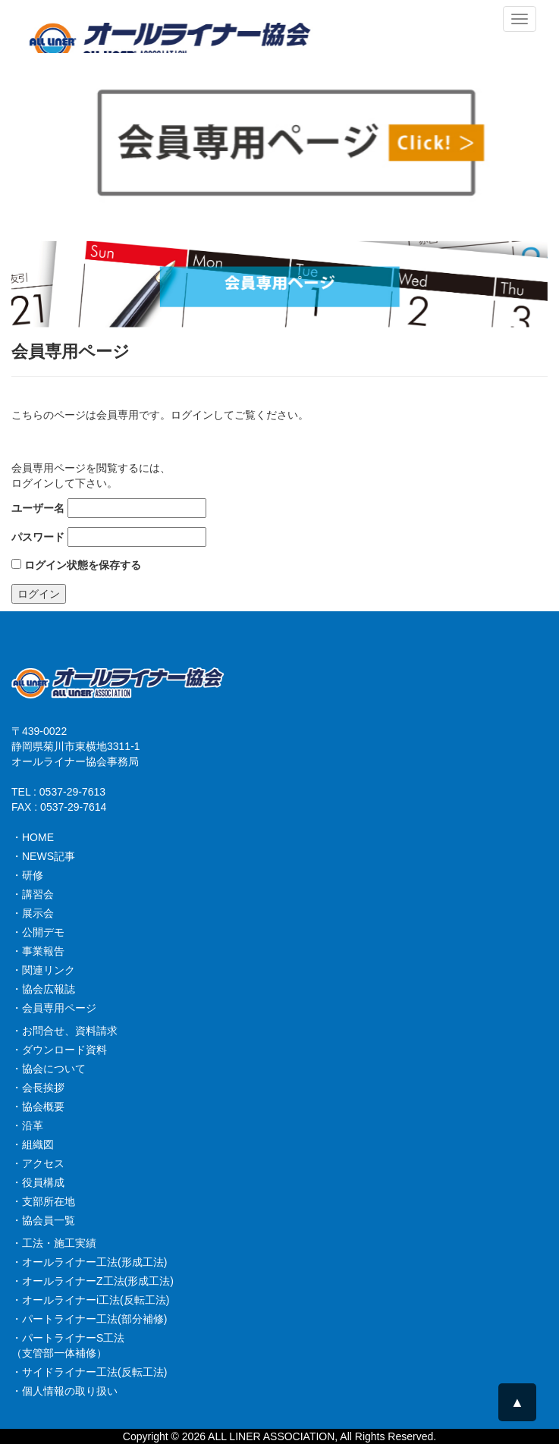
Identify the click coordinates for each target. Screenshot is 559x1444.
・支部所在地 (43, 1201)
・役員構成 (37, 1182)
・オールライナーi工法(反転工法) (90, 1300)
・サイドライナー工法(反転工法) (89, 1372)
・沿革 (27, 1125)
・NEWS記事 (43, 856)
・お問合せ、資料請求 (64, 1031)
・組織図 (32, 1144)
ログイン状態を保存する (76, 565)
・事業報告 (37, 951)
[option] (279, 284)
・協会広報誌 (43, 989)
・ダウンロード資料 (59, 1050)
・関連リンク (43, 970)
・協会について (48, 1069)
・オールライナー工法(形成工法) (89, 1262)
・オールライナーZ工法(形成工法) (92, 1281)
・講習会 (32, 894)
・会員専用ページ (53, 1008)
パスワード (37, 537)
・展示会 (32, 913)
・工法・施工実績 (53, 1243)
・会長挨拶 (37, 1087)
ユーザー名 (37, 508)
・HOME (32, 837)
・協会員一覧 (43, 1220)
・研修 (27, 875)
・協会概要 (37, 1106)
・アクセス (37, 1163)
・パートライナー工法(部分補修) (89, 1319)
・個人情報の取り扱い (64, 1391)
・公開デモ (37, 932)
